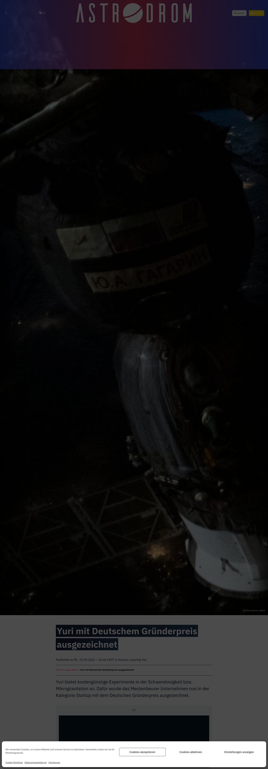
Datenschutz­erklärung (36, 762)
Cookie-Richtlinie (14, 762)
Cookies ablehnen (190, 752)
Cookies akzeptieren (142, 752)
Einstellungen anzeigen (239, 752)
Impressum (54, 762)
